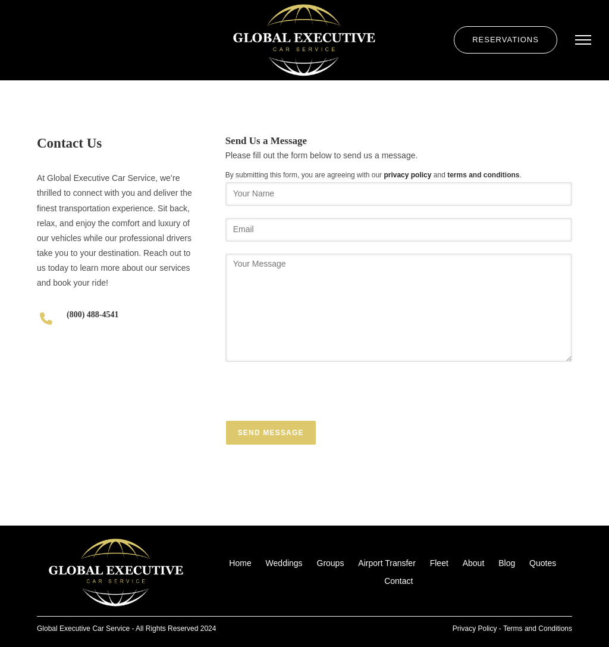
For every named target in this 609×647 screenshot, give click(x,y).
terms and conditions (483, 175)
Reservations (505, 39)
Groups (330, 563)
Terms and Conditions (537, 628)
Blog (506, 563)
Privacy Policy (475, 628)
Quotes (542, 563)
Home (240, 563)
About (474, 563)
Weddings (284, 563)
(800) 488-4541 (93, 314)
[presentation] (315, 397)
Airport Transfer (386, 563)
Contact (398, 581)
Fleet (439, 563)
